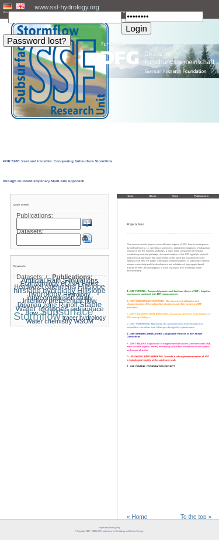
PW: (123, 12)
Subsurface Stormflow (53, 314)
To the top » (195, 517)
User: (5, 12)
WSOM (83, 321)
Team (175, 195)
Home (130, 195)
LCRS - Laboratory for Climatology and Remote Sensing (119, 531)
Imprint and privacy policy (109, 528)
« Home (137, 517)
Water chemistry (49, 321)
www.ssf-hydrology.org (66, 7)
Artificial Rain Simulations (59, 280)
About (153, 195)
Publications (201, 195)
